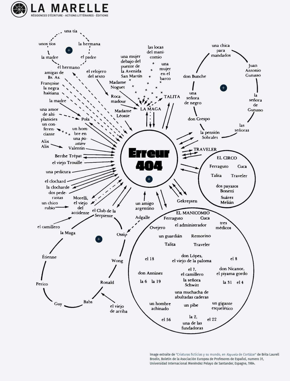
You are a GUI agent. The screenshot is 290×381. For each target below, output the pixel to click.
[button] (149, 179)
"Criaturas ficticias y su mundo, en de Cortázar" (216, 355)
